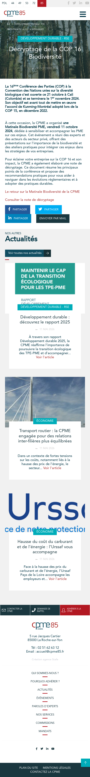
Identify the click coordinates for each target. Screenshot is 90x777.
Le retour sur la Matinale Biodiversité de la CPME (42, 192)
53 (26, 3)
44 (12, 3)
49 (19, 3)
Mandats (45, 731)
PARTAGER (17, 209)
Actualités (45, 690)
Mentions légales (57, 767)
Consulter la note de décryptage (29, 200)
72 (33, 3)
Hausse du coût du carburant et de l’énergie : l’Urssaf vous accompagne (45, 547)
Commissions (45, 723)
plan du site (28, 767)
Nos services (45, 714)
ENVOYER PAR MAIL (52, 218)
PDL (4, 3)
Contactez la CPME (45, 772)
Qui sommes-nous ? (45, 673)
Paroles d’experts (45, 706)
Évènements (45, 698)
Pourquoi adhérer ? (45, 681)
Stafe (55, 659)
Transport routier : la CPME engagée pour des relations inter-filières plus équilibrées (45, 436)
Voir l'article (45, 357)
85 (41, 3)
